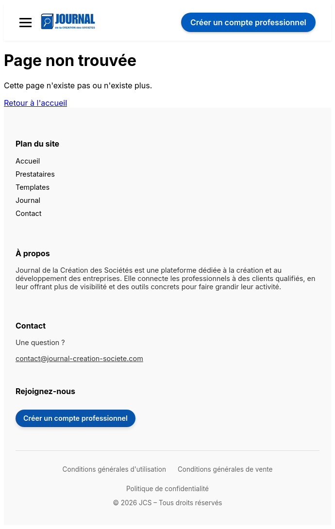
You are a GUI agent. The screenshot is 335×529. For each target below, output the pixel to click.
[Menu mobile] (25, 22)
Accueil (28, 161)
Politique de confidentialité (167, 489)
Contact (28, 213)
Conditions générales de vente (225, 469)
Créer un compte (248, 22)
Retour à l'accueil (35, 103)
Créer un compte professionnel (75, 418)
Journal (28, 200)
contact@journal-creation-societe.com (79, 358)
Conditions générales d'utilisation (114, 469)
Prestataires (35, 174)
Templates (33, 187)
